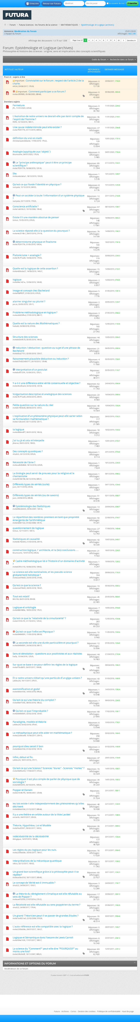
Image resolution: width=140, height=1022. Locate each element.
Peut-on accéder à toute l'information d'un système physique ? (48, 197)
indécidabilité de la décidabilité (31, 836)
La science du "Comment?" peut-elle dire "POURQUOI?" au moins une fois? (45, 950)
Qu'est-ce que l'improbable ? (32, 710)
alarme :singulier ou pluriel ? (29, 301)
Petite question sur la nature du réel (33, 405)
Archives (65, 1011)
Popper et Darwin (22, 790)
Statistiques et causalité (26, 539)
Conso (73, 1011)
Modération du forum (25, 31)
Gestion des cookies (87, 1011)
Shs (15, 173)
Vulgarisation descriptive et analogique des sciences (42, 394)
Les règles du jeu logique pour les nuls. (35, 849)
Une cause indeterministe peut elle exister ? (37, 127)
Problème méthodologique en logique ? (35, 312)
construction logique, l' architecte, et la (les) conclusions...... (46, 550)
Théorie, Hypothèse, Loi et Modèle (32, 825)
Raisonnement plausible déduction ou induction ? (41, 358)
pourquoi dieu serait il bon (28, 746)
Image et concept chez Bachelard (31, 290)
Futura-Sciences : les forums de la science (38, 24)
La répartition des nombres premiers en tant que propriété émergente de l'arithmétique (46, 518)
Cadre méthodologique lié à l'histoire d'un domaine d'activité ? (49, 562)
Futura (57, 1011)
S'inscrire (32, 3)
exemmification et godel (26, 689)
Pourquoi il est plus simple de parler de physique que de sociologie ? (46, 780)
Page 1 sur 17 (78, 40)
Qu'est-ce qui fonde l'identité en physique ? (37, 184)
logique (17, 279)
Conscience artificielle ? (25, 206)
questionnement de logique (28, 528)
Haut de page (128, 1011)
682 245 (132, 33)
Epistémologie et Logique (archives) (97, 24)
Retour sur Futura (52, 3)
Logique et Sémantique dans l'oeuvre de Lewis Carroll (43, 937)
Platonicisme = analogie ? (27, 255)
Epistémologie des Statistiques (33, 506)
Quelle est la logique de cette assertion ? (35, 268)
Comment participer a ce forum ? (47, 91)
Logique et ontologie (24, 607)
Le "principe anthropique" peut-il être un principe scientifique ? (42, 164)
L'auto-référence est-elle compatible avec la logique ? (43, 926)
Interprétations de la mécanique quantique (37, 860)
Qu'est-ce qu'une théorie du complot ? (34, 700)
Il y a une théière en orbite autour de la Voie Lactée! (41, 814)
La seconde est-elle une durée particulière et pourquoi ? (47, 642)
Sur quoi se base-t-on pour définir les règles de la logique (45, 664)
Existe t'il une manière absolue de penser (36, 217)
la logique (18, 429)
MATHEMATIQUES (69, 24)
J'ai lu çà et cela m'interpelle (28, 440)
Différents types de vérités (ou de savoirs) (36, 495)
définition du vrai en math (27, 138)
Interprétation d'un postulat (31, 369)
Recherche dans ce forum (122, 59)
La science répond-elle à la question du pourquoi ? (41, 230)
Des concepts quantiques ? (28, 451)
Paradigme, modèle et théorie (29, 721)
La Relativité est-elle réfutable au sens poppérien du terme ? (46, 904)
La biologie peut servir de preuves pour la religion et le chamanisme (43, 475)
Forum (13, 24)
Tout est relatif (21, 596)
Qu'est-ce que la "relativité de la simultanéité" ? (39, 618)
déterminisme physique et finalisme (36, 241)
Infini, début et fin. (23, 757)
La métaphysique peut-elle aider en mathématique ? (42, 732)
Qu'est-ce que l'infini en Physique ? (35, 631)
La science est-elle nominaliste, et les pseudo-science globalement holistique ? (42, 573)
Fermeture (19, 105)
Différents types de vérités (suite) (31, 484)
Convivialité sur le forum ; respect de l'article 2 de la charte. (48, 82)
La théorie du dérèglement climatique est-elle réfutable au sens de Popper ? (47, 895)
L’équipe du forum (12, 33)
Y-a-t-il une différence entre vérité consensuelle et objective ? (46, 383)
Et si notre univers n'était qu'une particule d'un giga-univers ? (47, 677)
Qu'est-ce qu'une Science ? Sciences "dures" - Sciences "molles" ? (48, 768)
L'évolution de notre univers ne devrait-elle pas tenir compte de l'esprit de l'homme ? (48, 118)
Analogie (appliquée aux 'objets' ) (31, 151)
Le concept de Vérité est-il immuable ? (34, 882)
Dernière (131, 40)
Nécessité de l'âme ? (24, 462)
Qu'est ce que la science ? (27, 585)
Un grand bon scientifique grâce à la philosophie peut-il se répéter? (46, 873)
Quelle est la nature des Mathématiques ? (36, 323)
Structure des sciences (25, 336)
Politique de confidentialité (108, 1011)
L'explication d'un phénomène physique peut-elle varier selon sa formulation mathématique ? (47, 417)
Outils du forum (99, 59)
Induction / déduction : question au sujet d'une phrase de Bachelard (46, 349)
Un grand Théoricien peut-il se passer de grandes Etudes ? (45, 915)
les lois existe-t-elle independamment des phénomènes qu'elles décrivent (48, 805)
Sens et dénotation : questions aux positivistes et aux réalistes (47, 653)
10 (119, 40)
